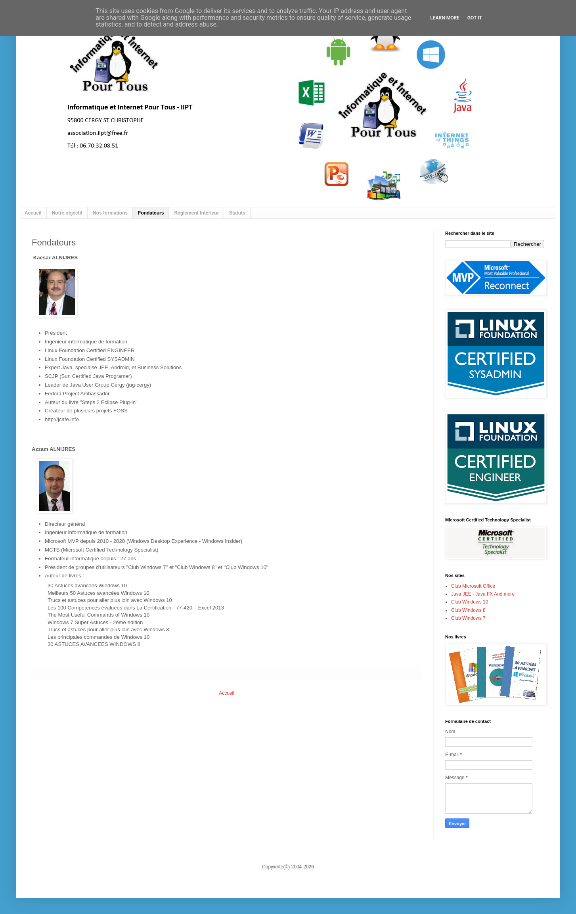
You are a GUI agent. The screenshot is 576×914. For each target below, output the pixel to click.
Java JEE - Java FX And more (483, 594)
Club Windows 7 (468, 618)
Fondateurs (151, 213)
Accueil (33, 213)
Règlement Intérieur (196, 213)
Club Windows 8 (468, 610)
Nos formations (110, 213)
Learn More (444, 18)
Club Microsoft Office (473, 586)
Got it (474, 18)
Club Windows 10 (469, 602)
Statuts (237, 213)
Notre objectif (67, 213)
